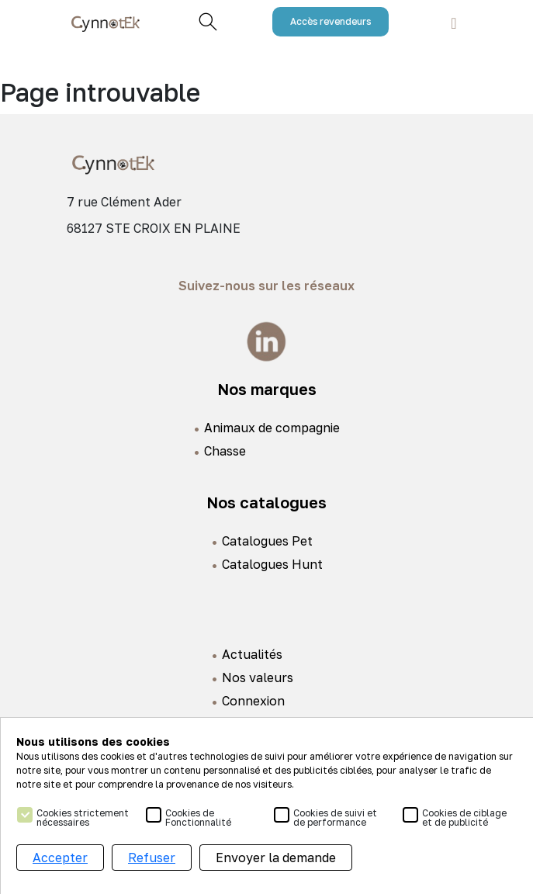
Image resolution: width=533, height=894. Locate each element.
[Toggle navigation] (453, 22)
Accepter (60, 857)
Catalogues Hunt (272, 564)
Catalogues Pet (267, 541)
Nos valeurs (257, 677)
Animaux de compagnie (272, 427)
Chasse (225, 451)
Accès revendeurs (330, 21)
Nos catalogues (266, 502)
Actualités (252, 654)
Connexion (253, 701)
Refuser (151, 857)
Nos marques (267, 388)
